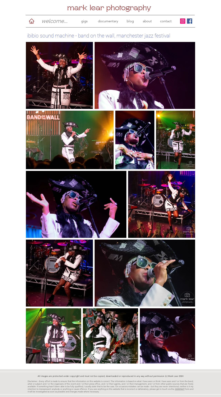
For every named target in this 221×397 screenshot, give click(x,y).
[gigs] (84, 21)
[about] (147, 21)
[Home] (31, 21)
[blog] (130, 21)
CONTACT (180, 389)
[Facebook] (189, 21)
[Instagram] (182, 21)
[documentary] (108, 21)
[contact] (165, 21)
